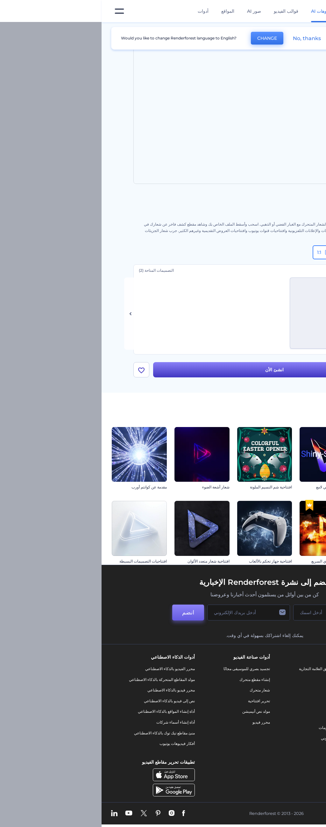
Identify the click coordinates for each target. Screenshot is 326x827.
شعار (238, 718)
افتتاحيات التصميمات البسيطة (41, 563)
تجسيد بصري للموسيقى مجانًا (145, 670)
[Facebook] (82, 815)
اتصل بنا (292, 681)
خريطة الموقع (288, 745)
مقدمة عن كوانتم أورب (47, 489)
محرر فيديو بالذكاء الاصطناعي (69, 692)
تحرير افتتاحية (157, 702)
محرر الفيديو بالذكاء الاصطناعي (68, 670)
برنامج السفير (288, 767)
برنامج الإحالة (288, 713)
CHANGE (165, 38)
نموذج (237, 750)
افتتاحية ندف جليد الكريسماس (292, 563)
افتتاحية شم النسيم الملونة (169, 489)
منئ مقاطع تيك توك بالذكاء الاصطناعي (62, 734)
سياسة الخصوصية (285, 724)
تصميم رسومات (229, 729)
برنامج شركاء (288, 756)
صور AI (152, 11)
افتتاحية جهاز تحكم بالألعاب (168, 563)
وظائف (293, 692)
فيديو (238, 708)
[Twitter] (42, 815)
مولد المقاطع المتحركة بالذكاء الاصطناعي (60, 681)
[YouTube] (27, 815)
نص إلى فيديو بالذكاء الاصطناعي (67, 702)
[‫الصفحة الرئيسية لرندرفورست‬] (311, 11)
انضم (87, 614)
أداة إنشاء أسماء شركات (74, 724)
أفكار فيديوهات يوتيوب (75, 745)
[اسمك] (223, 614)
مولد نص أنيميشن (154, 713)
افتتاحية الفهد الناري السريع (231, 563)
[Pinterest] (56, 815)
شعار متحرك (158, 692)
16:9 (280, 252)
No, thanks (205, 38)
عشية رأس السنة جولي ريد (294, 489)
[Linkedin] (13, 815)
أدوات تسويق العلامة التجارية (219, 670)
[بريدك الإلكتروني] (147, 614)
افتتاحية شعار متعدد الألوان (107, 563)
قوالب (265, 30)
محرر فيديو (159, 724)
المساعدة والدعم (285, 702)
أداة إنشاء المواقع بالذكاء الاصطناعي (64, 713)
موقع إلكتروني (230, 740)
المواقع (126, 11)
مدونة (237, 681)
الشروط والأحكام (285, 734)
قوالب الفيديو (184, 11)
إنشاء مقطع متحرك (153, 681)
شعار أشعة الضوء (114, 489)
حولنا (295, 670)
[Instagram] (70, 815)
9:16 (250, 252)
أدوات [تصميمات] (101, 11)
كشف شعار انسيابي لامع (234, 489)
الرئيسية (287, 30)
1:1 (223, 252)
